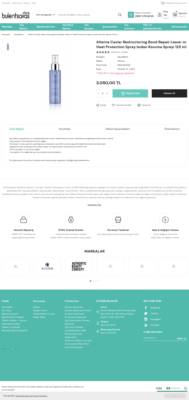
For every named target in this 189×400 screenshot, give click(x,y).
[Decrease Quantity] (98, 93)
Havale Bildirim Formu (44, 313)
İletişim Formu (40, 310)
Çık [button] (175, 396)
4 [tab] (98, 281)
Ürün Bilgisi (16, 129)
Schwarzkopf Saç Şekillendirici (73, 335)
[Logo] (15, 14)
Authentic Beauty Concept (78, 340)
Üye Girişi (6, 310)
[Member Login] (160, 15)
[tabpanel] (16, 266)
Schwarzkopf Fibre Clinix (77, 343)
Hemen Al (169, 93)
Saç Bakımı (122, 56)
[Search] (90, 15)
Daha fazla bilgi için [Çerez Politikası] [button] (31, 396)
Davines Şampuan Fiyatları (78, 310)
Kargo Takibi (39, 317)
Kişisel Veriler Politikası (13, 317)
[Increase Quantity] (107, 93)
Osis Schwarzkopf (74, 347)
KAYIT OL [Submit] (182, 338)
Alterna (121, 61)
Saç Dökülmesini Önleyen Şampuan (77, 322)
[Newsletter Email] (165, 338)
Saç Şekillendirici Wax (75, 330)
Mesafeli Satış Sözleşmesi (15, 330)
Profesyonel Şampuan (76, 317)
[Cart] (179, 15)
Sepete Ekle (130, 93)
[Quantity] (102, 93)
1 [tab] (90, 281)
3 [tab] (96, 281)
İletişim (36, 307)
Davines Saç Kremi (74, 307)
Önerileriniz (172, 129)
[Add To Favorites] (121, 105)
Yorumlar (65, 129)
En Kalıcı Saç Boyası (74, 313)
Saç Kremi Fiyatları (74, 327)
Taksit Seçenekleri (117, 129)
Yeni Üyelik (7, 307)
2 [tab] (93, 281)
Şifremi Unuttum (10, 313)
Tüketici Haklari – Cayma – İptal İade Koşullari (15, 322)
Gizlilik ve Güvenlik (11, 327)
